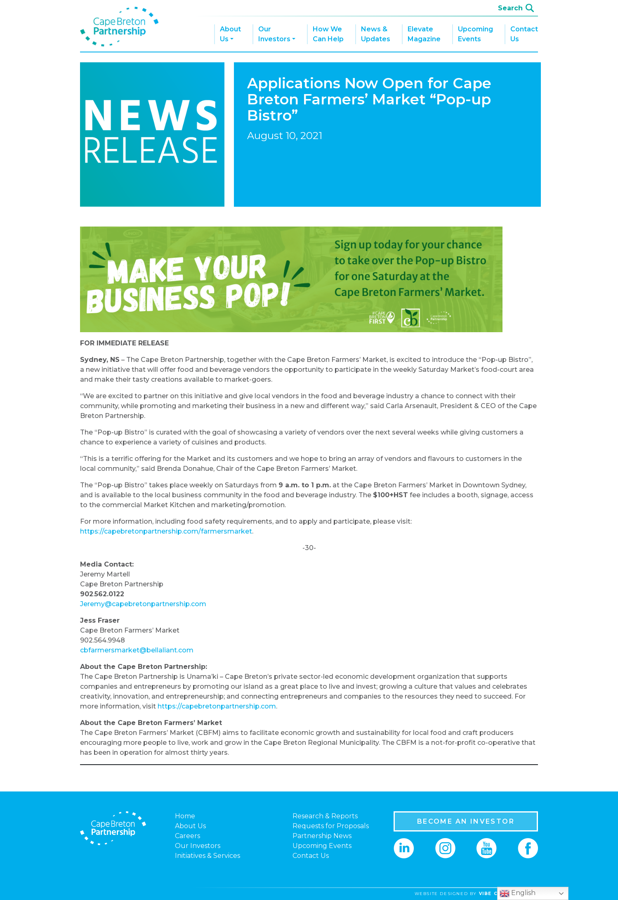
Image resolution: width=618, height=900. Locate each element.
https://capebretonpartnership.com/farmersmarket (166, 531)
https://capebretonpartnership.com (217, 706)
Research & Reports (325, 816)
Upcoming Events (475, 34)
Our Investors (274, 34)
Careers (187, 836)
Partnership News (321, 836)
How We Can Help (328, 34)
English (517, 893)
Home (185, 816)
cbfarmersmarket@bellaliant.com (136, 650)
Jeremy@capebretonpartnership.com (143, 604)
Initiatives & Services (207, 856)
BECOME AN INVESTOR (465, 821)
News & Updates (375, 34)
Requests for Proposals (330, 826)
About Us (230, 34)
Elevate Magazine (424, 34)
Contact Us (524, 34)
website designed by (479, 893)
